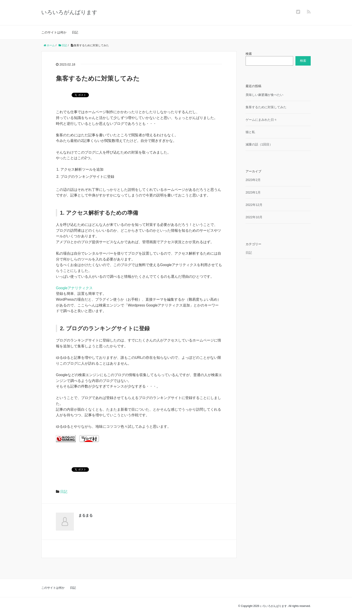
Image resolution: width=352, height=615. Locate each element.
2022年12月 (254, 205)
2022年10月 (254, 217)
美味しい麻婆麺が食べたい (264, 95)
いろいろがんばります (69, 12)
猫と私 (250, 132)
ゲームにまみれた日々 (261, 119)
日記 (75, 32)
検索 (249, 53)
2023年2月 (253, 180)
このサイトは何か (53, 32)
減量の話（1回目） (259, 144)
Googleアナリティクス (74, 288)
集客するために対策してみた (266, 107)
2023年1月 (253, 192)
